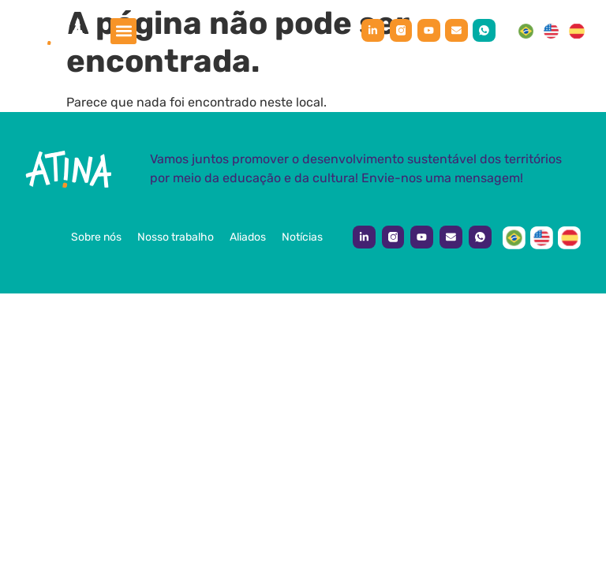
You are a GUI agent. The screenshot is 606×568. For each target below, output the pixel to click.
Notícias (302, 237)
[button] (123, 31)
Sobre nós (96, 237)
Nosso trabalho (175, 237)
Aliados (248, 237)
